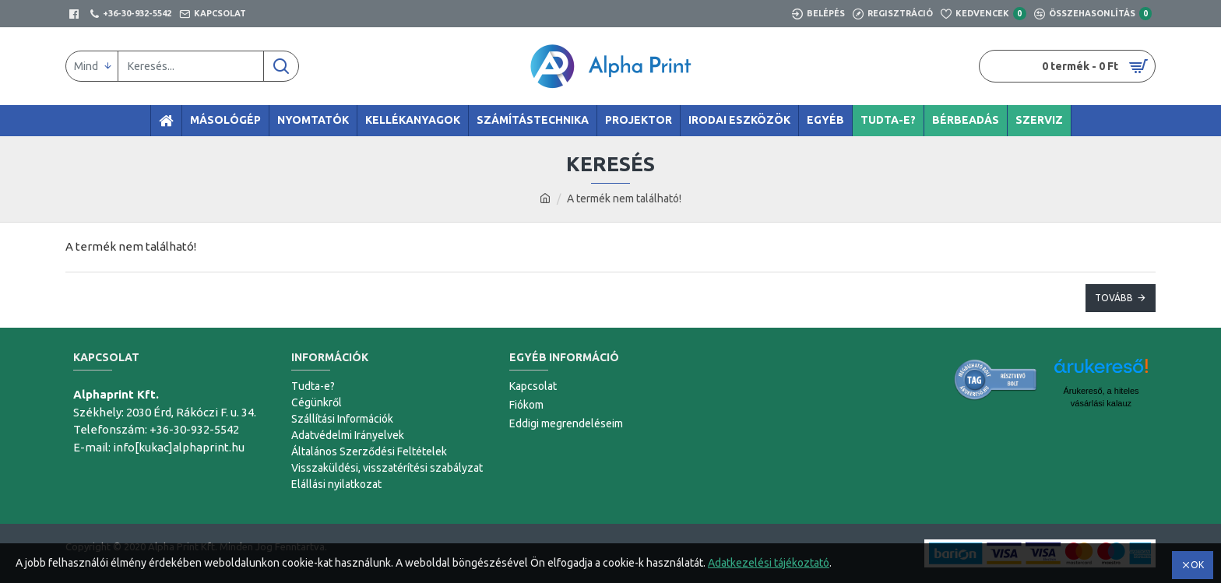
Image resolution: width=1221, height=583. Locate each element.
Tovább (1114, 298)
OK (1197, 565)
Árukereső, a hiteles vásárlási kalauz (1100, 397)
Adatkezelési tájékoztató (768, 563)
